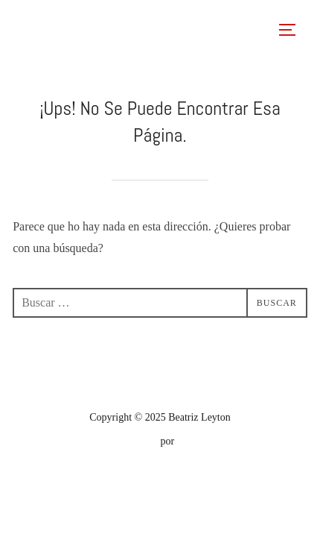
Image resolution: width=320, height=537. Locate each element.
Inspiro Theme (127, 441)
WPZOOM (199, 441)
